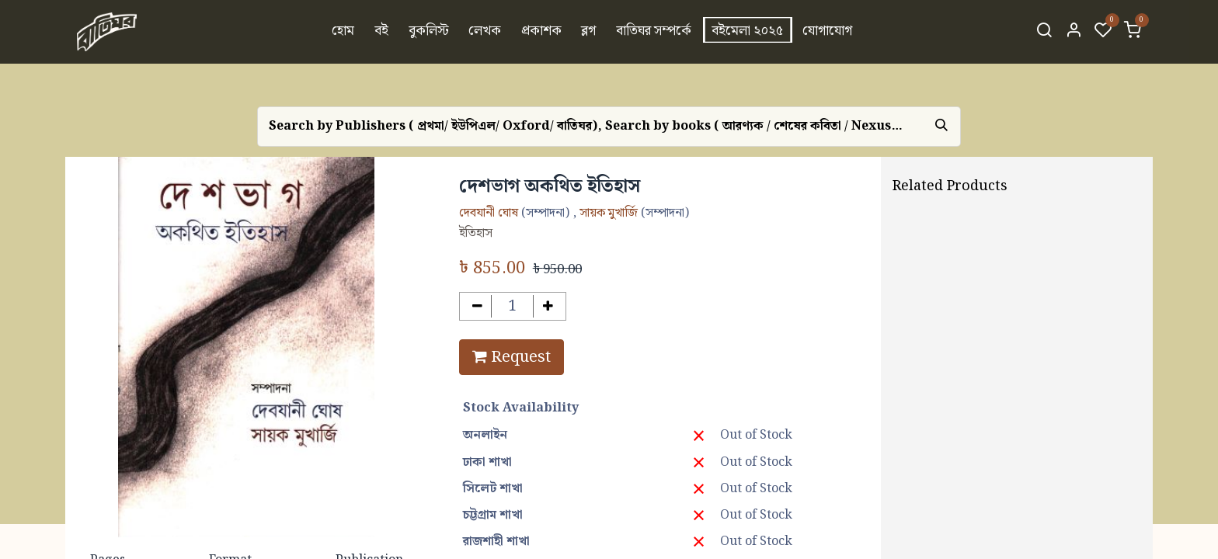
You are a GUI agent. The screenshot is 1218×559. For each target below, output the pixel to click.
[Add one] (548, 306)
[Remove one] (477, 306)
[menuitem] (343, 32)
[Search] (1044, 32)
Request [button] (511, 357)
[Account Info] (1073, 32)
